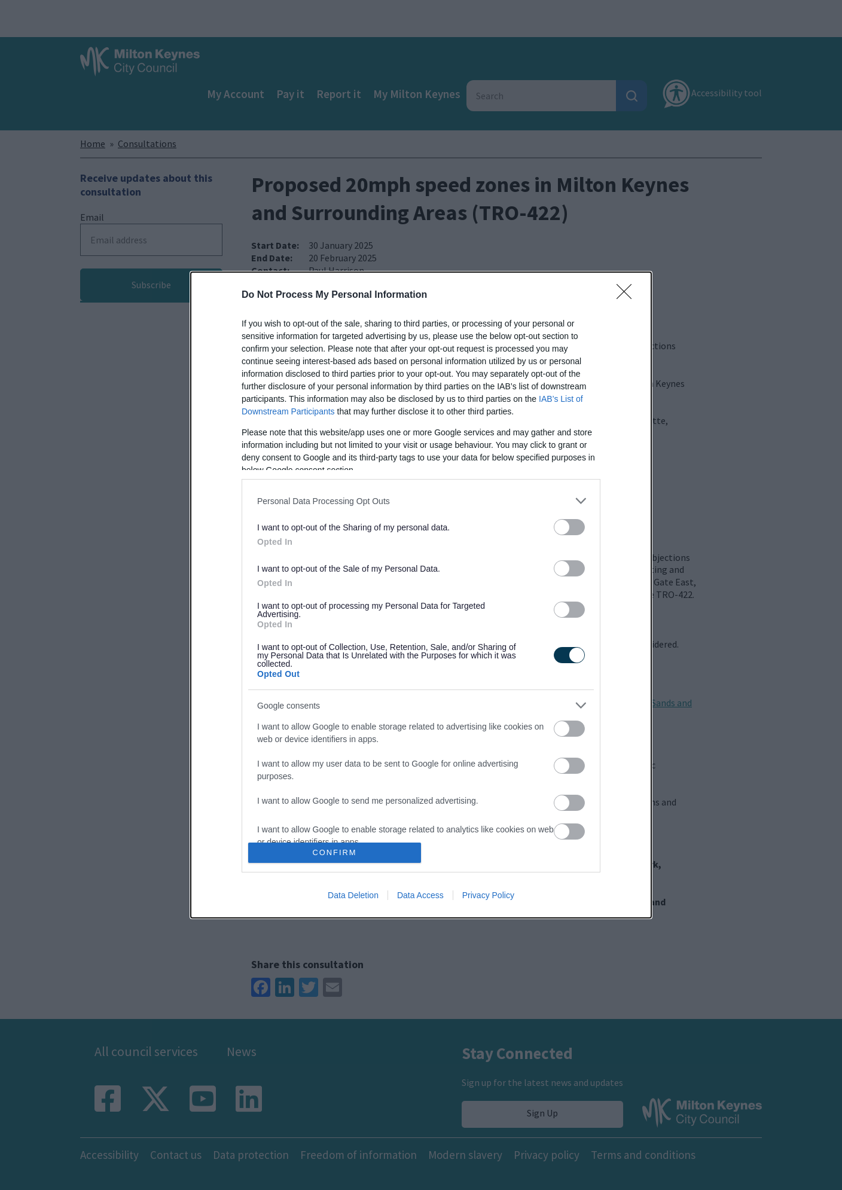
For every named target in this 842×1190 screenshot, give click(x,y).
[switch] (569, 527)
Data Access (420, 895)
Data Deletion (353, 895)
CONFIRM (334, 853)
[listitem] (421, 501)
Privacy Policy (488, 895)
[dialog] (421, 595)
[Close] (628, 295)
